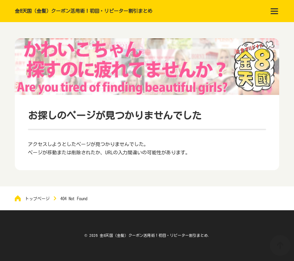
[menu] (274, 11)
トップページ (37, 198)
